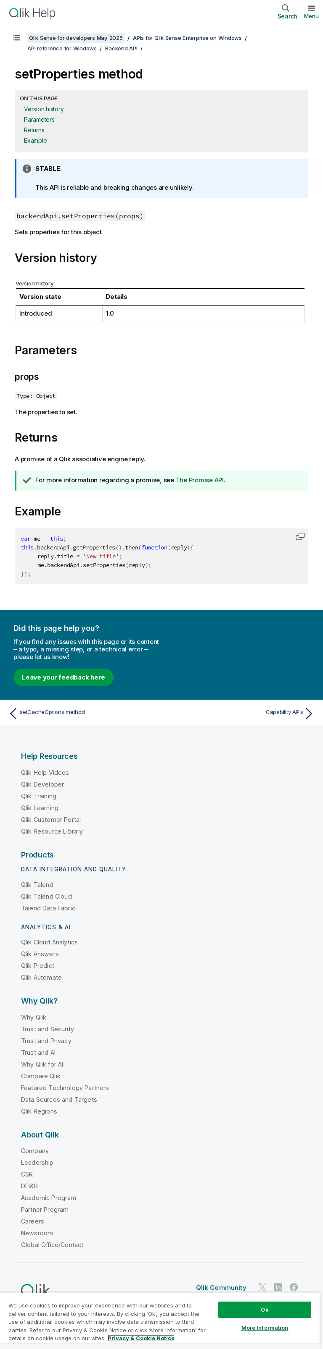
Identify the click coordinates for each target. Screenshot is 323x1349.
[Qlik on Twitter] (262, 1287)
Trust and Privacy (46, 1040)
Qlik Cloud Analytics (49, 942)
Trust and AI (38, 1052)
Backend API (121, 48)
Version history (44, 108)
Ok (264, 1309)
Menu (311, 16)
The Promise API (200, 480)
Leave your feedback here (63, 677)
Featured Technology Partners (65, 1087)
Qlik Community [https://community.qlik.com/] (221, 1287)
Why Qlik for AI (42, 1064)
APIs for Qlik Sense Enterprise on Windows (187, 37)
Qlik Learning (39, 807)
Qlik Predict (37, 965)
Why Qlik (33, 1017)
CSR (27, 1174)
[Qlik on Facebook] (294, 1287)
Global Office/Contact (52, 1244)
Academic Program (49, 1197)
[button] (300, 536)
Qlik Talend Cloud (46, 896)
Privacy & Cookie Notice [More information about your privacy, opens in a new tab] (141, 1338)
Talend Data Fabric (48, 908)
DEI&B (29, 1186)
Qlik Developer (42, 784)
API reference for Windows (62, 48)
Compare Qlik (41, 1076)
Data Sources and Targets (59, 1099)
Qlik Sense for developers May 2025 (76, 37)
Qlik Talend (37, 884)
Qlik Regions (39, 1111)
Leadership (37, 1162)
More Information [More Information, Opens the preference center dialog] (265, 1327)
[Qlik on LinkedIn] (278, 1287)
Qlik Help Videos (45, 772)
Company (35, 1150)
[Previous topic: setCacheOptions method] (82, 713)
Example (35, 140)
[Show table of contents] (17, 38)
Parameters (39, 119)
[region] (160, 1320)
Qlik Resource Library (52, 831)
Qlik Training (38, 796)
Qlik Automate (41, 977)
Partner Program (45, 1209)
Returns (34, 129)
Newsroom (37, 1233)
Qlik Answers (40, 953)
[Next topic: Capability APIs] (240, 713)
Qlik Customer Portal (51, 819)
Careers (32, 1221)
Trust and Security (47, 1029)
